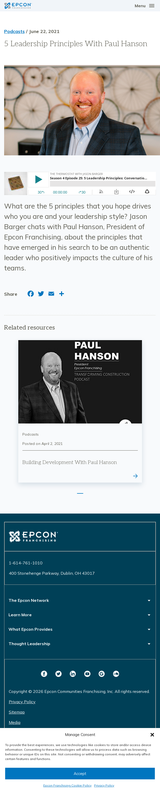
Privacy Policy (104, 785)
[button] (152, 734)
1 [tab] (80, 493)
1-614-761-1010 (26, 562)
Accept (80, 773)
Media (14, 722)
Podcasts (14, 31)
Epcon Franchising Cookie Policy (67, 785)
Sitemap (17, 712)
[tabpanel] (80, 411)
